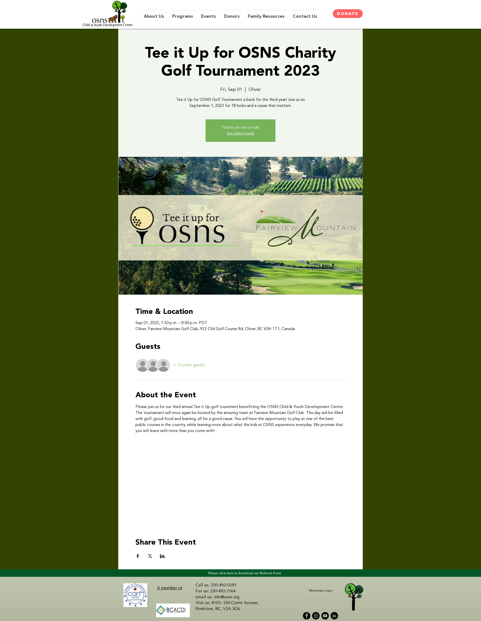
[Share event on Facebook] (137, 556)
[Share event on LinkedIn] (162, 556)
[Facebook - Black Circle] (306, 616)
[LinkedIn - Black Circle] (334, 616)
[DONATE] (348, 13)
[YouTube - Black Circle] (325, 616)
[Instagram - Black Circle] (316, 616)
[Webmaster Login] (320, 591)
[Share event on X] (150, 556)
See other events (240, 134)
